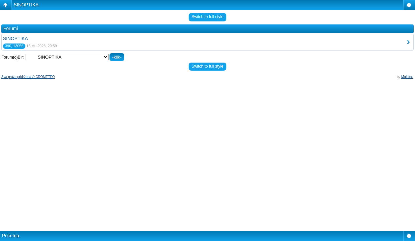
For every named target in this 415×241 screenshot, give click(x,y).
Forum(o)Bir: (12, 57)
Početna (10, 235)
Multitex (407, 77)
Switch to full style (207, 16)
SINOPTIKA (26, 4)
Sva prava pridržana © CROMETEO (28, 77)
